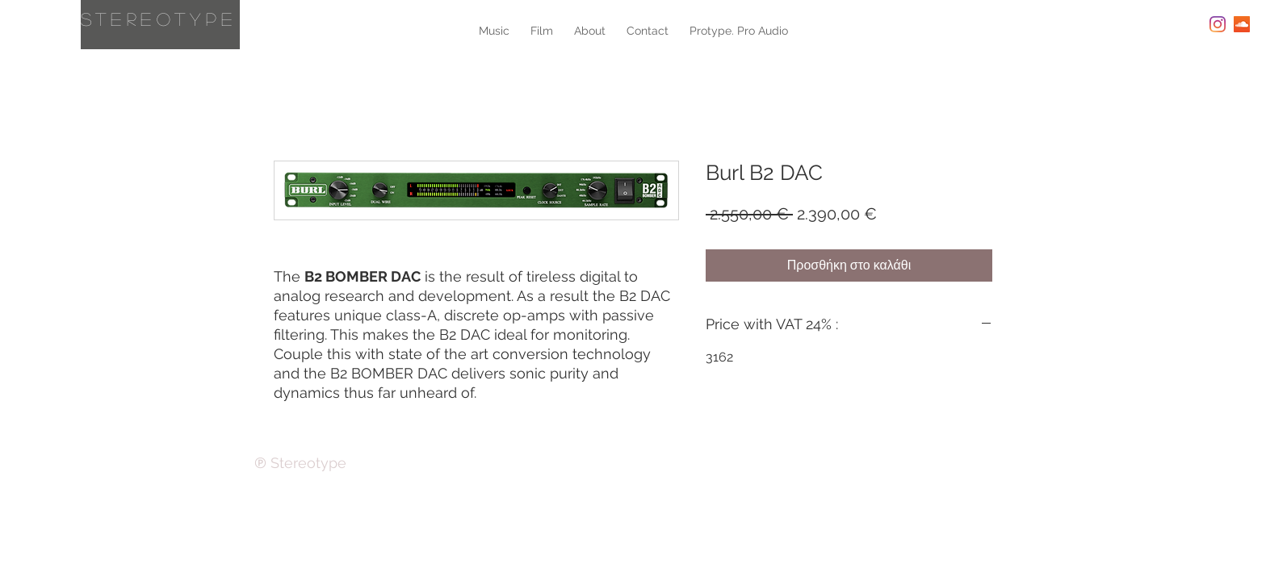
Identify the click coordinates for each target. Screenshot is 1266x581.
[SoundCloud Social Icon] (1242, 24)
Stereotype (159, 18)
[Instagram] (1217, 24)
